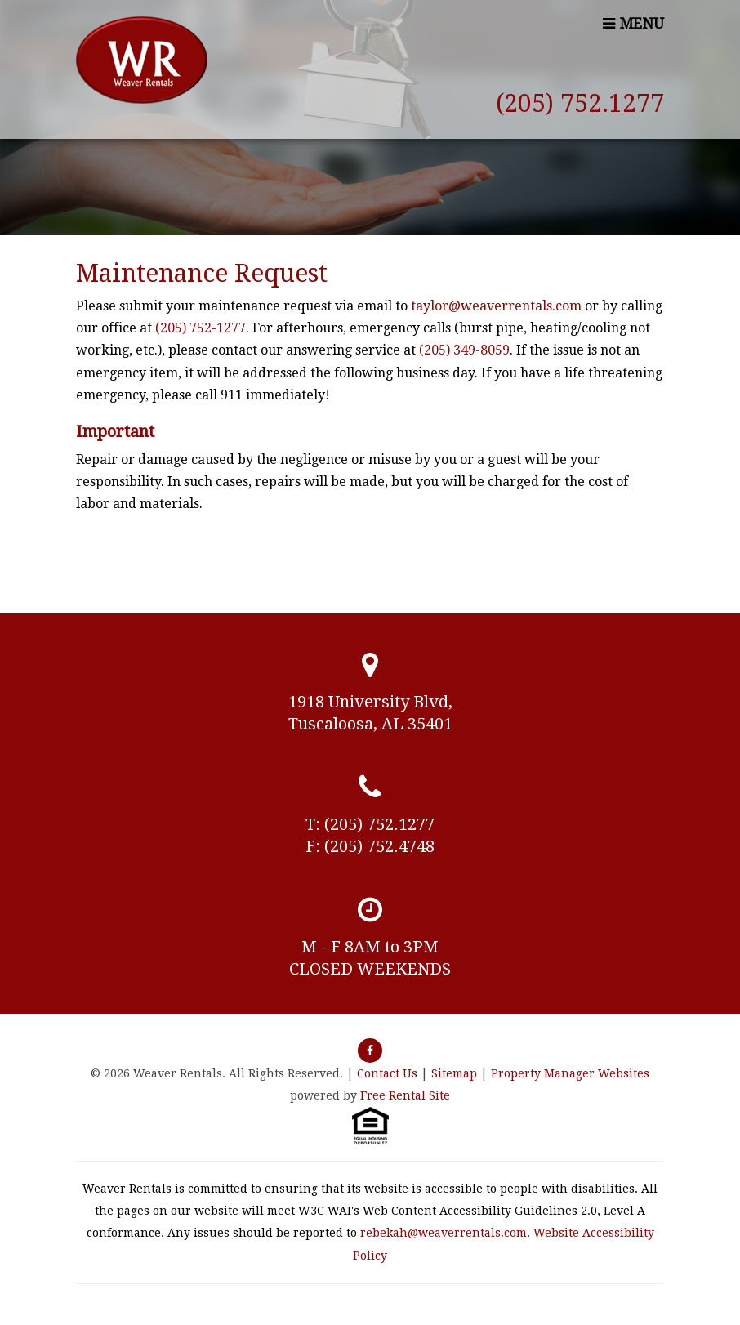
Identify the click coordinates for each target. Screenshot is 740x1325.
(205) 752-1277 (200, 328)
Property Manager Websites (570, 1073)
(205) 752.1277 (580, 103)
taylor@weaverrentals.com (496, 306)
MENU (633, 23)
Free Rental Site (405, 1095)
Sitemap (454, 1073)
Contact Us (387, 1073)
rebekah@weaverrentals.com (443, 1232)
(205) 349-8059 (464, 350)
